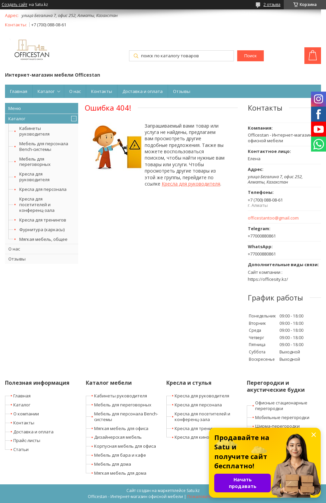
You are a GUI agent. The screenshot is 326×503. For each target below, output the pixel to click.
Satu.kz (193, 490)
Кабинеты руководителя (34, 131)
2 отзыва (271, 4)
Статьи (21, 449)
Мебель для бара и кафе (120, 455)
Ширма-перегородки (277, 426)
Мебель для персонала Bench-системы (43, 146)
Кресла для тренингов (42, 220)
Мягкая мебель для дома (120, 473)
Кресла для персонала (43, 189)
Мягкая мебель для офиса (121, 428)
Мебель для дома (112, 464)
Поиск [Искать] (250, 55)
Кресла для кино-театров (202, 437)
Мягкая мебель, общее (43, 239)
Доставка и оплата (142, 91)
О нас (75, 91)
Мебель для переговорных (35, 162)
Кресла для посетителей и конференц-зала (37, 204)
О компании (26, 414)
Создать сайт (14, 4)
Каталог (46, 91)
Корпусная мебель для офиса (125, 446)
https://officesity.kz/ (268, 279)
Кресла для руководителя (34, 177)
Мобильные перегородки (282, 417)
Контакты (101, 91)
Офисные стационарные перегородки (281, 405)
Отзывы (181, 91)
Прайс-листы (26, 440)
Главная (18, 91)
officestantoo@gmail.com (273, 218)
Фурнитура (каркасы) (42, 230)
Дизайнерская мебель (118, 437)
